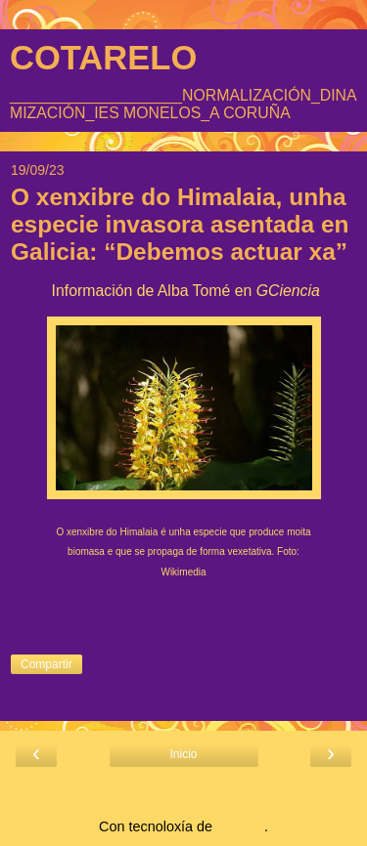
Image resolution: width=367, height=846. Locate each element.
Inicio (183, 754)
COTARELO (103, 57)
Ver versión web (183, 791)
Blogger (240, 826)
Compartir (46, 664)
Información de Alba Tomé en (183, 290)
